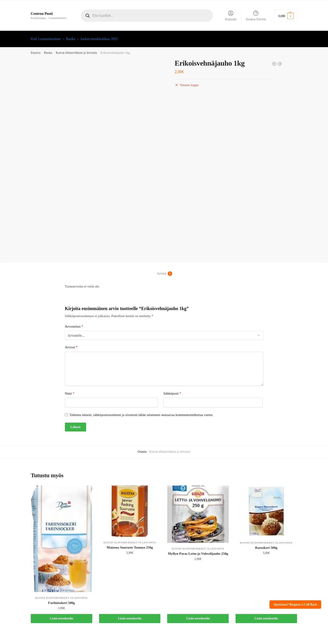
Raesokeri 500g (266, 545)
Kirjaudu (230, 15)
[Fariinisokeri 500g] (61, 536)
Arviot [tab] (161, 271)
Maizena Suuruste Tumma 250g (130, 545)
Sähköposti (172, 391)
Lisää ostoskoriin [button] (61, 615)
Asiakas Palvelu (256, 15)
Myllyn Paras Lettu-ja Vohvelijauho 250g (198, 551)
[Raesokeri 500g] (266, 508)
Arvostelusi (74, 324)
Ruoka (48, 50)
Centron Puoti (42, 13)
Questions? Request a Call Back (295, 604)
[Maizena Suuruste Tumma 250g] (130, 508)
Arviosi (71, 344)
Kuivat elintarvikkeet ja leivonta (76, 50)
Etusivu (36, 50)
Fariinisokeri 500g (61, 600)
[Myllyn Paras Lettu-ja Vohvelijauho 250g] (198, 511)
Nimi (69, 391)
